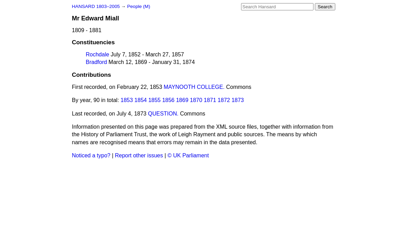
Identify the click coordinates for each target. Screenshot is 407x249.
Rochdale (97, 54)
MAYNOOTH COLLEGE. (194, 87)
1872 (224, 100)
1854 (140, 100)
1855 (154, 100)
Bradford (96, 62)
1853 (127, 100)
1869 (182, 100)
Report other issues (139, 155)
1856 (168, 100)
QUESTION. (163, 114)
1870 (196, 100)
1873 (237, 100)
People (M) (138, 6)
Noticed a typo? (91, 155)
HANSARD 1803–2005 (96, 6)
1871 (210, 100)
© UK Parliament (188, 155)
